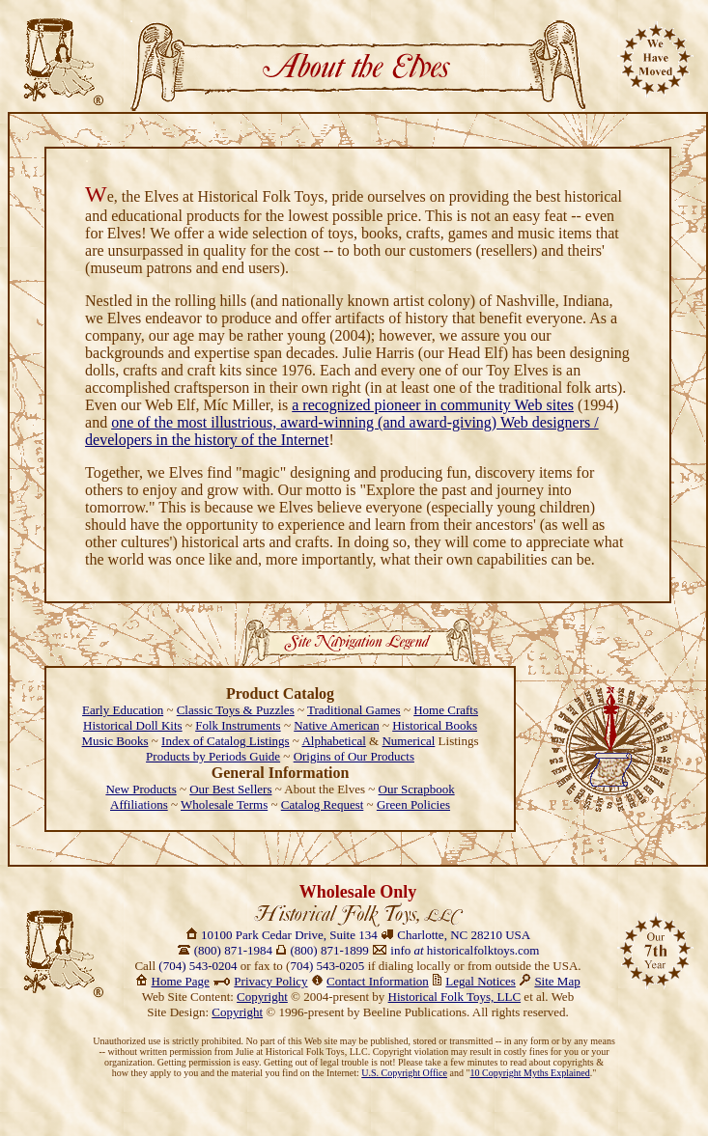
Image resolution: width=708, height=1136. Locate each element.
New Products (140, 789)
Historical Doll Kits (133, 725)
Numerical (408, 741)
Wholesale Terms (224, 804)
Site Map (557, 981)
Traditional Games (354, 710)
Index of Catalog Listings (225, 741)
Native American (336, 725)
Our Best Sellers (230, 789)
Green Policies (413, 804)
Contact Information (377, 981)
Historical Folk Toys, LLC (455, 996)
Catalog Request (322, 804)
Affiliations (139, 804)
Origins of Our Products (354, 756)
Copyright (262, 996)
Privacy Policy (270, 981)
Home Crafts (445, 710)
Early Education (122, 710)
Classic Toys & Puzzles (236, 710)
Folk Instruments (237, 725)
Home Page (181, 981)
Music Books (115, 741)
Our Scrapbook (417, 789)
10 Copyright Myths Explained (530, 1072)
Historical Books (434, 725)
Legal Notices (480, 981)
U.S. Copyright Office (404, 1072)
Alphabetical (333, 741)
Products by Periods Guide (213, 756)
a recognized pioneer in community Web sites (433, 405)
